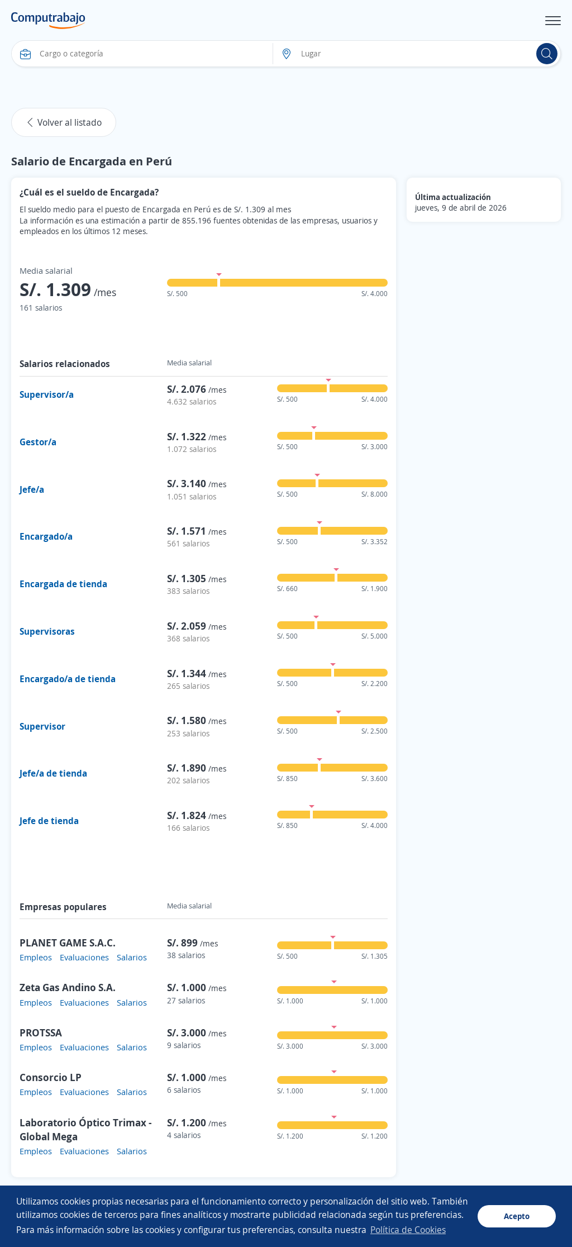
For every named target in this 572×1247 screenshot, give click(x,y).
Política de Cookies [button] (408, 1230)
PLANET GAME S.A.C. (68, 942)
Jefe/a (32, 489)
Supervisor (42, 726)
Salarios (132, 957)
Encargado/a (46, 536)
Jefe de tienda (49, 821)
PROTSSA (41, 1032)
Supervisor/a (47, 394)
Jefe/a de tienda (53, 773)
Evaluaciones (84, 957)
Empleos (36, 957)
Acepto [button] (517, 1216)
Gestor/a (38, 442)
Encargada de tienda (63, 584)
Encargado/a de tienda (68, 679)
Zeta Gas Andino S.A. (68, 987)
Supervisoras (47, 631)
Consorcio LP (51, 1077)
